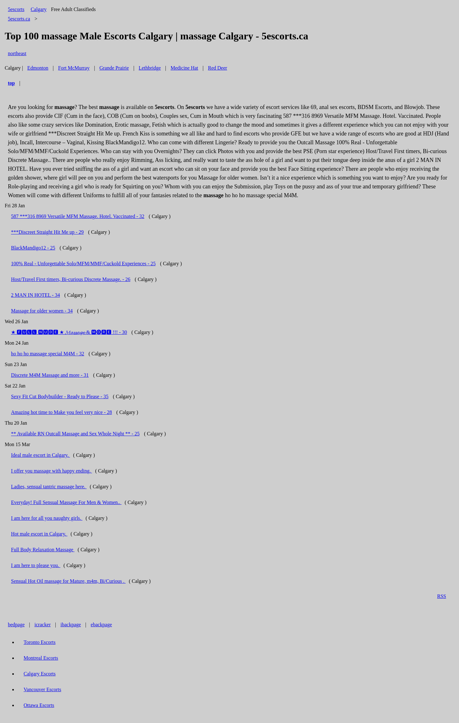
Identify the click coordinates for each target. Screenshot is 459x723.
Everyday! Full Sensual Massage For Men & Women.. (66, 502)
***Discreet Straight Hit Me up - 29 (47, 232)
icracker (43, 624)
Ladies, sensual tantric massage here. (49, 486)
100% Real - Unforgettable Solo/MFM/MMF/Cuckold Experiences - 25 (83, 263)
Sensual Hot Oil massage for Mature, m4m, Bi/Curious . (68, 581)
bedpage (16, 624)
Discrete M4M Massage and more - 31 (50, 375)
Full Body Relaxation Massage (43, 549)
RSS (441, 596)
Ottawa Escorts (39, 705)
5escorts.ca (19, 18)
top (11, 83)
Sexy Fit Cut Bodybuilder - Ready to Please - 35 (60, 396)
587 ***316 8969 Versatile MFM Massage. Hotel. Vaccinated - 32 (77, 216)
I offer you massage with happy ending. (51, 470)
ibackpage (70, 624)
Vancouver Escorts (42, 689)
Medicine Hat (184, 68)
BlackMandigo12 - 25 (33, 247)
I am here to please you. (35, 565)
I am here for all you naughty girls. (46, 518)
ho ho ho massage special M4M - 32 (47, 353)
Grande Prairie (114, 68)
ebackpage (101, 624)
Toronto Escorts (40, 642)
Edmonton (37, 68)
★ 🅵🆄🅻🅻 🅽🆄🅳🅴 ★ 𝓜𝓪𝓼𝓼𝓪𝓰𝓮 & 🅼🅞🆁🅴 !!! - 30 (69, 332)
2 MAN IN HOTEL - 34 (35, 295)
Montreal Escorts (41, 658)
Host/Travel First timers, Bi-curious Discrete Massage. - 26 (70, 279)
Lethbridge (150, 68)
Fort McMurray (74, 68)
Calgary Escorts (40, 673)
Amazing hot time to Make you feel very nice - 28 (61, 412)
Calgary (39, 9)
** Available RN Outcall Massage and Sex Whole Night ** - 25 (75, 433)
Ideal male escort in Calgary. (40, 455)
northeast (17, 53)
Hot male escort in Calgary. (39, 534)
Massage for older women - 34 (42, 310)
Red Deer (217, 68)
